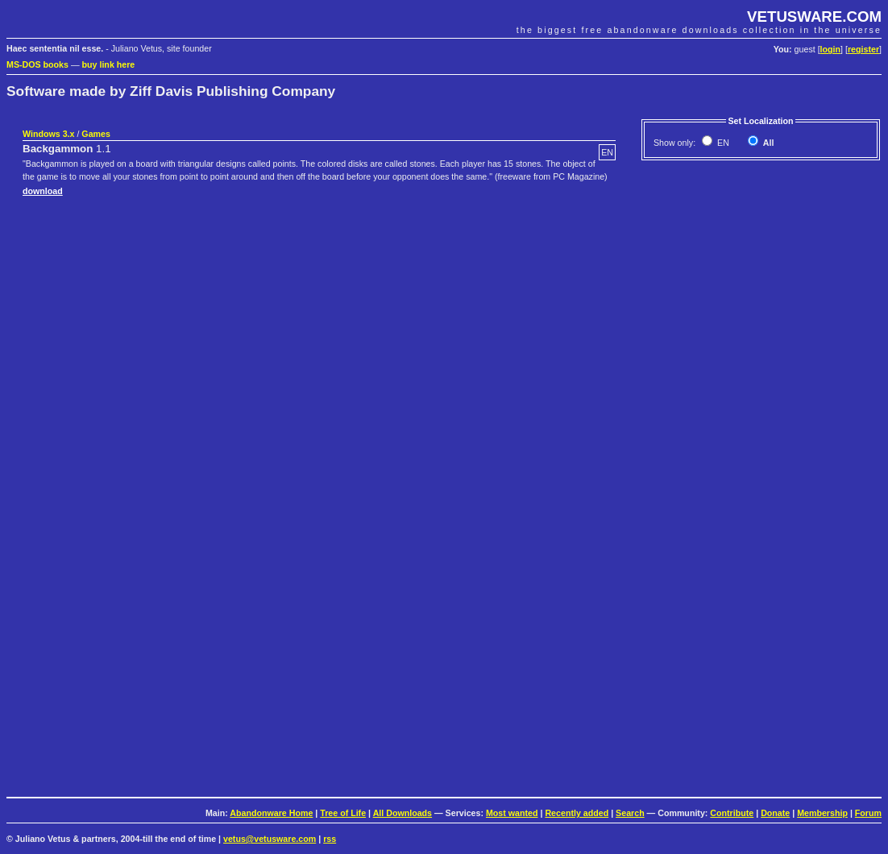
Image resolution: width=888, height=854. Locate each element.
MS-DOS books (37, 64)
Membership (822, 813)
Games (95, 134)
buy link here (108, 64)
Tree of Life (343, 813)
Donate (775, 813)
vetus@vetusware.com (269, 839)
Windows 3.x (48, 134)
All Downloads (402, 813)
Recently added (576, 813)
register (863, 49)
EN (722, 142)
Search (630, 813)
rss (329, 839)
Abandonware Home (271, 813)
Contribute (731, 813)
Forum (868, 813)
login (830, 49)
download (43, 191)
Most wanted (512, 813)
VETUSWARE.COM (814, 16)
